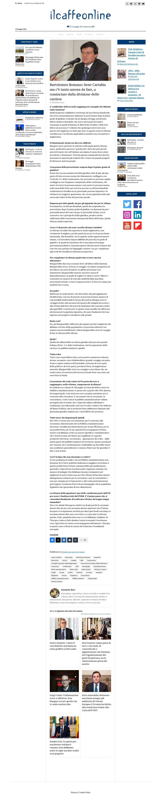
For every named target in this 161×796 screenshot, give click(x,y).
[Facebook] (52, 540)
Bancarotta (68, 557)
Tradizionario (29, 144)
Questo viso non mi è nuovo (29, 73)
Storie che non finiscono (133, 123)
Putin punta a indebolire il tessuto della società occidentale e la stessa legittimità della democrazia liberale (28, 130)
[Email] (69, 540)
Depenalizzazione (100, 566)
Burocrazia (54, 560)
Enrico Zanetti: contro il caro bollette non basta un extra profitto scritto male (29, 82)
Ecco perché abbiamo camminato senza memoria (33, 49)
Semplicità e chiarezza (34, 117)
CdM (81, 560)
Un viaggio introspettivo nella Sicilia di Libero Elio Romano (28, 164)
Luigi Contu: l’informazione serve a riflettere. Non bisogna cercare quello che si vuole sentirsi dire (64, 700)
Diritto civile (74, 569)
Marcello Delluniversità (129, 64)
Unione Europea (56, 581)
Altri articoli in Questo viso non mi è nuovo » (96, 614)
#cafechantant (131, 158)
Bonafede (97, 557)
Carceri (64, 560)
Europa (61, 572)
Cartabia (73, 560)
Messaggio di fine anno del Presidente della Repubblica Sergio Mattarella (29, 60)
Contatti (99, 34)
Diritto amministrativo (58, 569)
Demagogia (86, 566)
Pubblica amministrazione (60, 578)
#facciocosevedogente (131, 134)
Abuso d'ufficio (56, 557)
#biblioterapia (131, 109)
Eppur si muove (29, 112)
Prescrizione (85, 575)
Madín (79, 34)
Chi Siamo (89, 34)
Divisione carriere (100, 569)
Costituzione (67, 566)
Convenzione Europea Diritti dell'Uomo (94, 563)
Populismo (73, 575)
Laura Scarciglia (126, 100)
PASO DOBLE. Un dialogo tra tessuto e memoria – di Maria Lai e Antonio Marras (131, 91)
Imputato (99, 572)
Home (60, 34)
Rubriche (70, 34)
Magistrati (54, 575)
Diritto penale (86, 569)
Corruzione (55, 566)
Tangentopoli (92, 578)
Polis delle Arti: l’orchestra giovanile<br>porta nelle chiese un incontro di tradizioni (129, 180)
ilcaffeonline (80, 14)
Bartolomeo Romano (83, 557)
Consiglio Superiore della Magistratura (64, 563)
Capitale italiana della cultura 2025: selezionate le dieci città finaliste (131, 166)
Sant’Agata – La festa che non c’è (135, 141)
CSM (76, 566)
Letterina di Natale (134, 115)
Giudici (70, 572)
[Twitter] (58, 540)
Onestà (64, 575)
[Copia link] (75, 540)
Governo (89, 572)
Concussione (91, 560)
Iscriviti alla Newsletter (34, 3)
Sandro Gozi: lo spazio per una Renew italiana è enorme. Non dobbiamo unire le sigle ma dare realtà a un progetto (64, 747)
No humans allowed (135, 148)
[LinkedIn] (63, 540)
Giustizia (79, 572)
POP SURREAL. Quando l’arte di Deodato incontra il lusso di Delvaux (131, 55)
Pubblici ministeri (78, 578)
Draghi (53, 572)
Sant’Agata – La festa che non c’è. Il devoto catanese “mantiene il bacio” (28, 152)
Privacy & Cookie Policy (80, 792)
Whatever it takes (29, 42)
